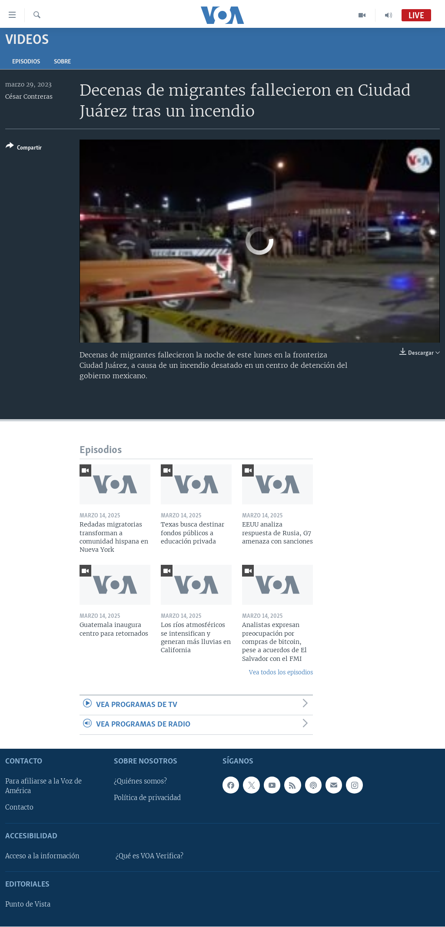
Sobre (62, 62)
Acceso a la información (42, 856)
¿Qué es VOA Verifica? (149, 856)
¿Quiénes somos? (140, 782)
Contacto (19, 808)
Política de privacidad (147, 798)
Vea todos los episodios (281, 672)
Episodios (26, 62)
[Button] (24, 148)
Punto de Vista (27, 905)
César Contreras (29, 96)
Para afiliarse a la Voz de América (43, 786)
